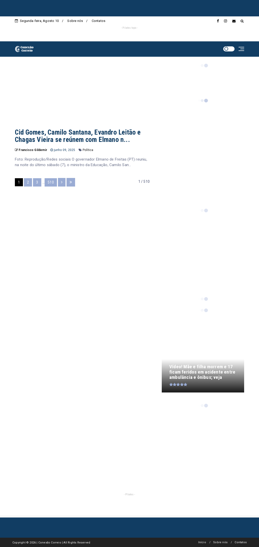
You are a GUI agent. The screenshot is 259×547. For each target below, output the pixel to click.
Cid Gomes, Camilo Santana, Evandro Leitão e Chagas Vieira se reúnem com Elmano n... (78, 136)
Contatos (99, 21)
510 (51, 182)
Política (88, 150)
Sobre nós (75, 21)
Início (202, 542)
